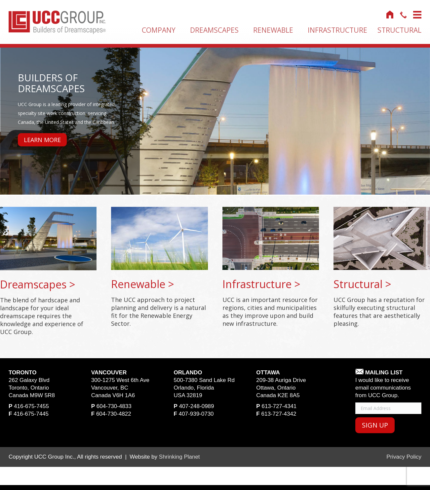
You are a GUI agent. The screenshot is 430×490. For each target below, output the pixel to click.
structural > (362, 284)
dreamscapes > (37, 284)
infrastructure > (261, 284)
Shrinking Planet (179, 457)
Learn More (42, 140)
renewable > (142, 284)
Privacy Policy (403, 457)
